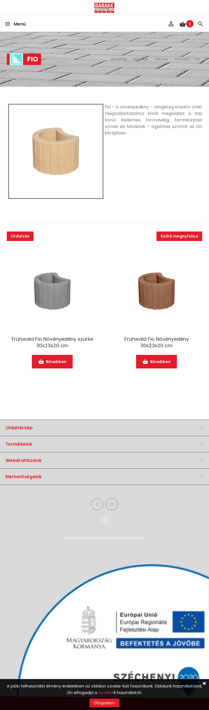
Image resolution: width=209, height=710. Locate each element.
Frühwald (181, 59)
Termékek (140, 59)
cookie (105, 692)
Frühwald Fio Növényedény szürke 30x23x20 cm (52, 342)
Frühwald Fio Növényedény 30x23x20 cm (156, 342)
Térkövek (161, 59)
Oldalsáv (20, 236)
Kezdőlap (119, 59)
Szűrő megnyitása (179, 236)
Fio (197, 59)
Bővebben (52, 362)
